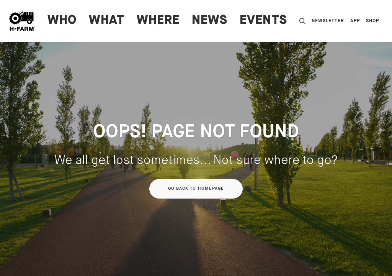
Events (263, 21)
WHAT (106, 21)
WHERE (158, 21)
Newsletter (328, 21)
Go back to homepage (196, 188)
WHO (62, 21)
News (209, 21)
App (355, 21)
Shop (372, 21)
